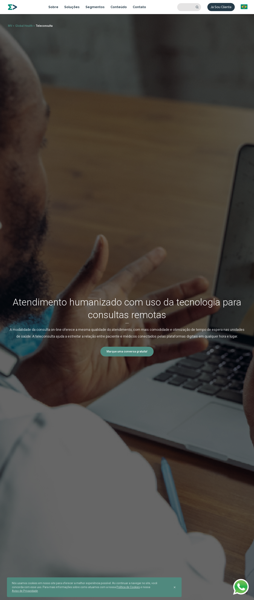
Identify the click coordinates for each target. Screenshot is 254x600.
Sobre (53, 7)
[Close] (175, 587)
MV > (11, 25)
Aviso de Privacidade (25, 590)
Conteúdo (119, 7)
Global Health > (25, 25)
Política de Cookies (128, 587)
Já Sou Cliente (221, 7)
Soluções (72, 7)
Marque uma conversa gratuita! (127, 351)
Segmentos (95, 7)
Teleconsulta (44, 25)
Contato (139, 7)
